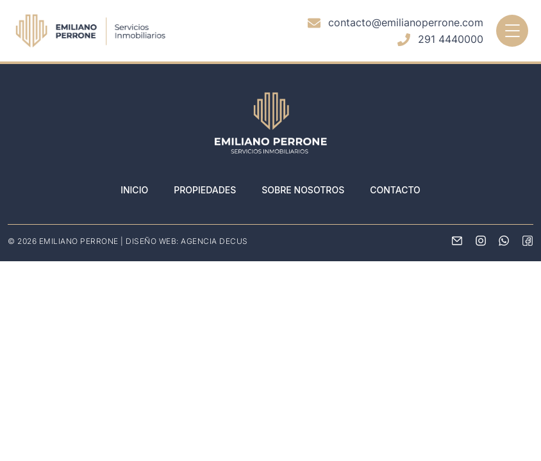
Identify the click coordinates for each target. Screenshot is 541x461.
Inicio (134, 189)
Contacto (395, 189)
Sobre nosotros (303, 189)
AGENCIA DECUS (214, 241)
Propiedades (205, 189)
